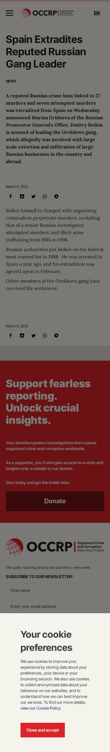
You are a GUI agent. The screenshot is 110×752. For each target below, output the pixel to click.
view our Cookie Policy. (41, 708)
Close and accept (42, 729)
